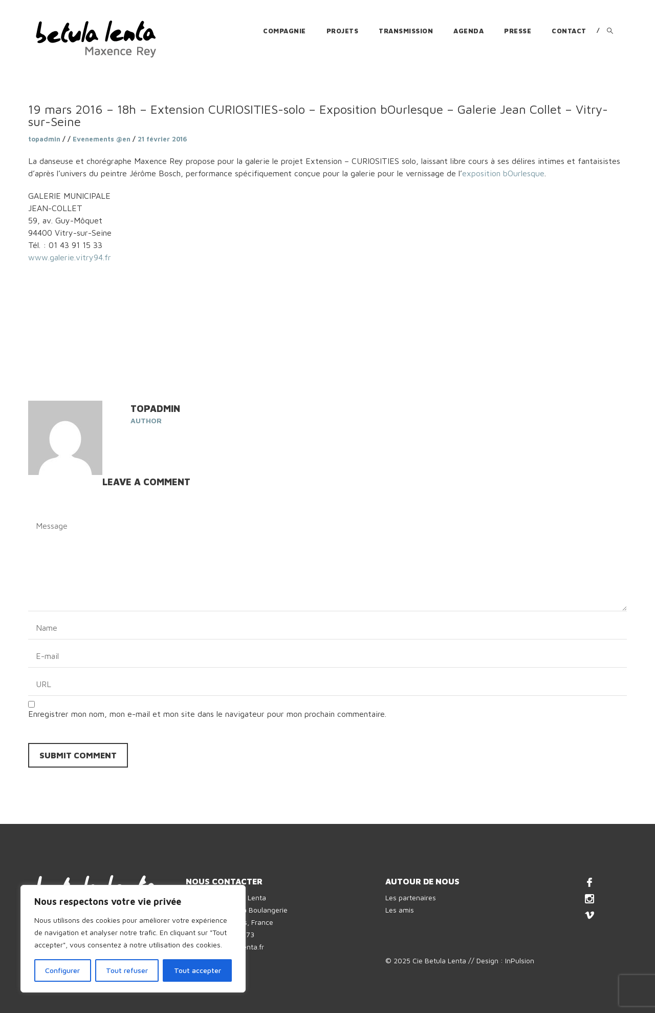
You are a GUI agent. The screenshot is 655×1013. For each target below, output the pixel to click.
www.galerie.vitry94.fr (69, 257)
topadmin (44, 139)
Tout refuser (127, 970)
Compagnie (284, 31)
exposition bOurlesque (503, 173)
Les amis (399, 909)
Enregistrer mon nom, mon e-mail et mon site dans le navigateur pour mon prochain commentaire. (207, 713)
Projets (342, 31)
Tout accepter (197, 970)
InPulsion (519, 960)
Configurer (62, 970)
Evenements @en (101, 139)
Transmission (406, 31)
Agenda (468, 31)
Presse (517, 31)
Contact (569, 31)
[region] (133, 939)
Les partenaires (410, 897)
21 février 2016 (162, 139)
